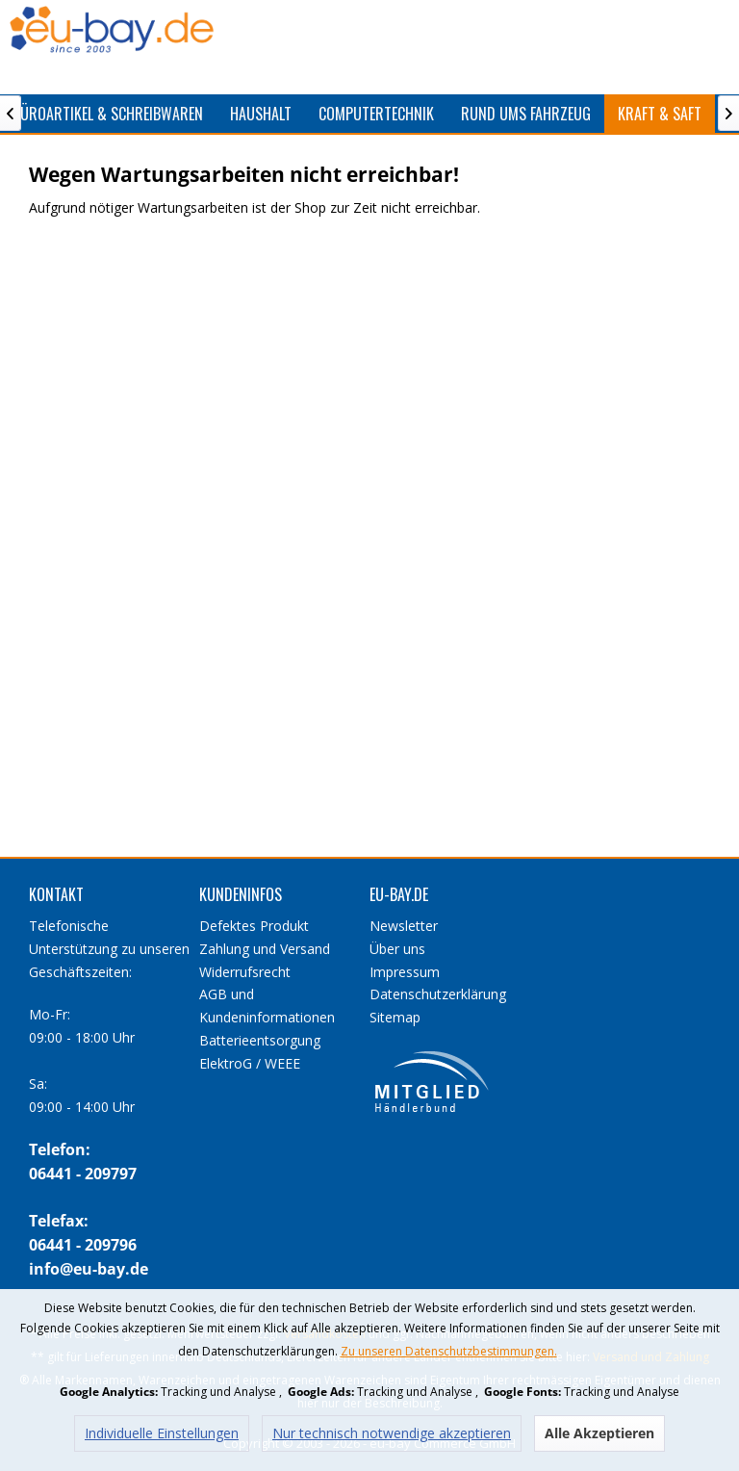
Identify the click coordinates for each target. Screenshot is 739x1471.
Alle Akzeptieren (599, 1433)
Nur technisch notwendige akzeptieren (391, 1433)
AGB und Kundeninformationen (267, 1005)
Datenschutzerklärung (438, 994)
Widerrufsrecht (245, 972)
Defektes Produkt (254, 925)
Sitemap (395, 1017)
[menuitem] (261, 113)
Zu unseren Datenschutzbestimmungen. (449, 1351)
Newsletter (404, 925)
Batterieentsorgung (259, 1040)
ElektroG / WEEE (249, 1063)
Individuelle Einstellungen (162, 1433)
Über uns (397, 949)
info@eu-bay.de (88, 1268)
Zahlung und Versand (264, 949)
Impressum (405, 972)
